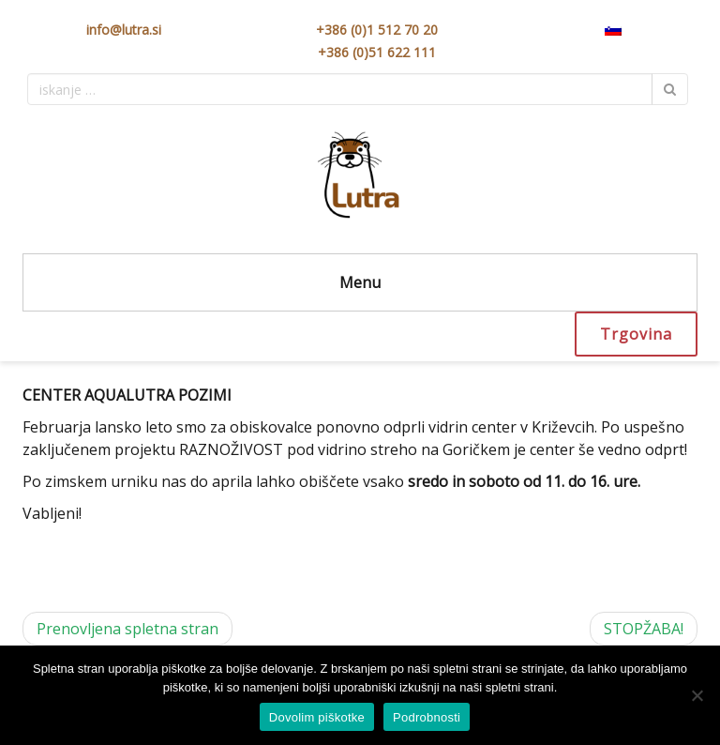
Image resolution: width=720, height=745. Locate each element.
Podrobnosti (426, 717)
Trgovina (636, 334)
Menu (360, 282)
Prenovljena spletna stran (127, 628)
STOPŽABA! (643, 628)
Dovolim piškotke (317, 717)
